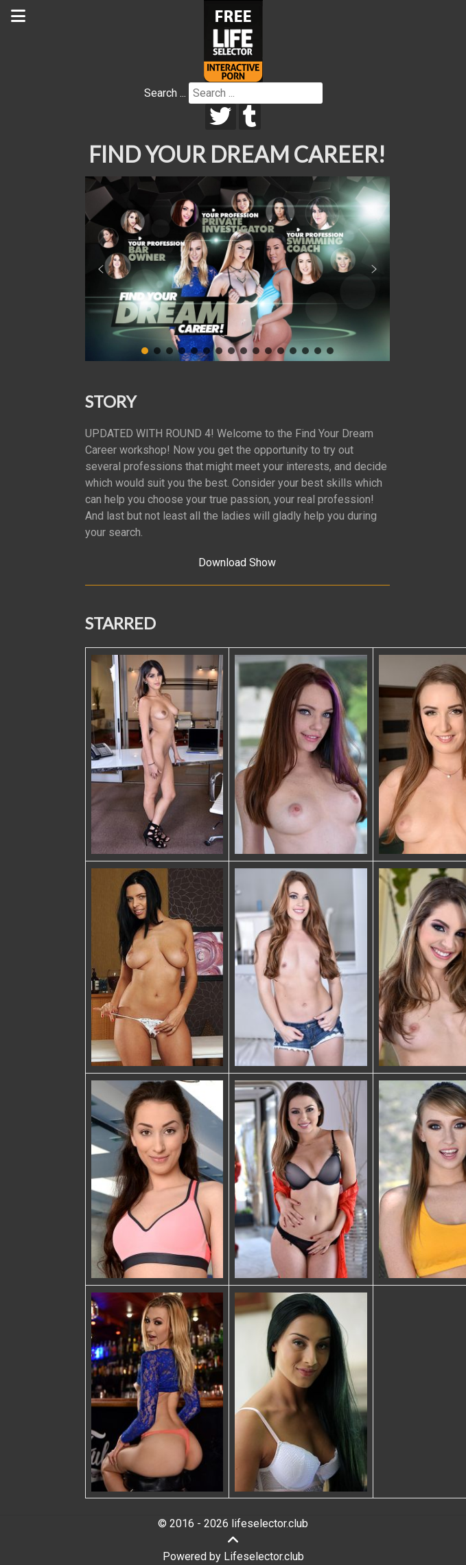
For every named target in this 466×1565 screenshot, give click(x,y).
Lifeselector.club (264, 1556)
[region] (237, 269)
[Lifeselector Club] (233, 40)
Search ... (165, 93)
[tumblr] (250, 117)
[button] (100, 269)
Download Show (237, 562)
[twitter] (220, 117)
